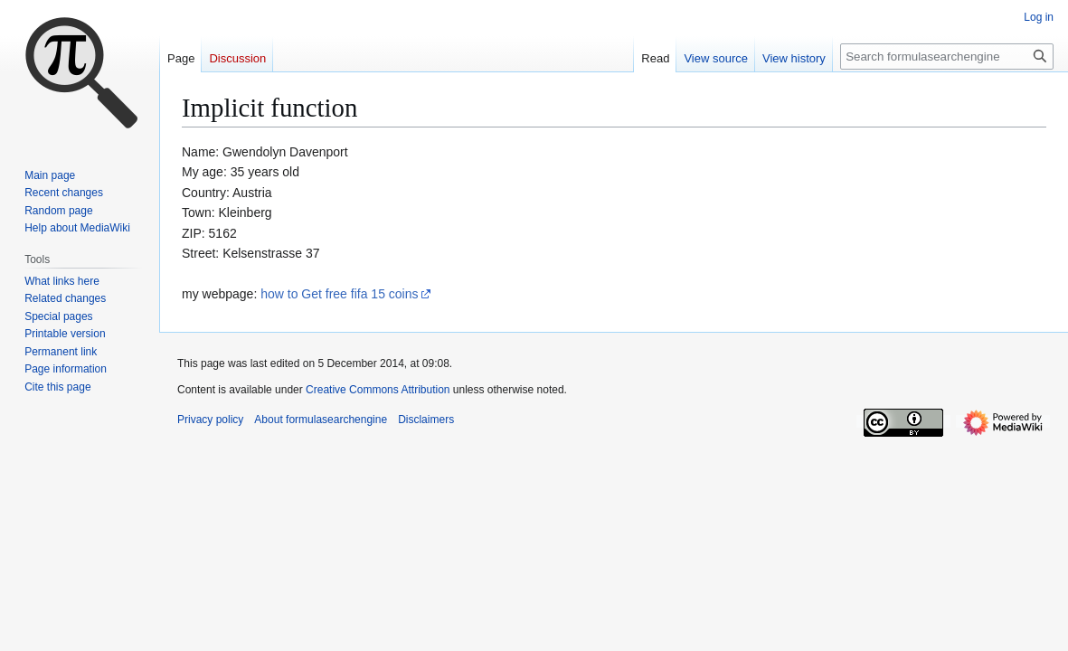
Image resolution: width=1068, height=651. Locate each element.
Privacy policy (210, 419)
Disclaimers (426, 419)
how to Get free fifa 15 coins (339, 294)
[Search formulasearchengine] (947, 56)
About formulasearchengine (320, 419)
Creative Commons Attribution (377, 389)
